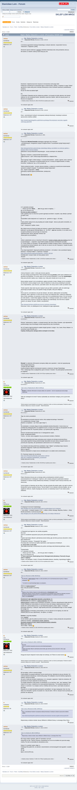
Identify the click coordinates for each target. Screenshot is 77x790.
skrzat (37, 27)
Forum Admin (33, 27)
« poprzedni (66, 29)
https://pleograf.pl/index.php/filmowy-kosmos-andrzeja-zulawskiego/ (38, 304)
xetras (5, 38)
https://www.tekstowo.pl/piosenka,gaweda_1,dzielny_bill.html (37, 253)
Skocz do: (62, 775)
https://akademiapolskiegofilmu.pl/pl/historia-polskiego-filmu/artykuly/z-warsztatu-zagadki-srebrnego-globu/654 (45, 715)
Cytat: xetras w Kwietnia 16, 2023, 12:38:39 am (31, 642)
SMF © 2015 (38, 786)
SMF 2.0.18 (32, 786)
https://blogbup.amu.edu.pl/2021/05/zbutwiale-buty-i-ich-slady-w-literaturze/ (40, 513)
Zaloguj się (12, 9)
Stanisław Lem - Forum (13, 4)
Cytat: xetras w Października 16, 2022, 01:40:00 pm (32, 387)
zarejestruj (19, 9)
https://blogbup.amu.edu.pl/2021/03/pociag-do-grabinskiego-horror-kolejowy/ (41, 508)
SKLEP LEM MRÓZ (65, 14)
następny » (72, 29)
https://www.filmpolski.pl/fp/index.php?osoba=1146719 (35, 455)
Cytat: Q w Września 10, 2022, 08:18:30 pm (30, 575)
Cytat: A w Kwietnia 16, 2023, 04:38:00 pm (30, 733)
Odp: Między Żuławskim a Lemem (33, 38)
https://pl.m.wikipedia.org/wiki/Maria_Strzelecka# (33, 457)
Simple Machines (45, 786)
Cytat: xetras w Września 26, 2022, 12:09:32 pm (31, 708)
